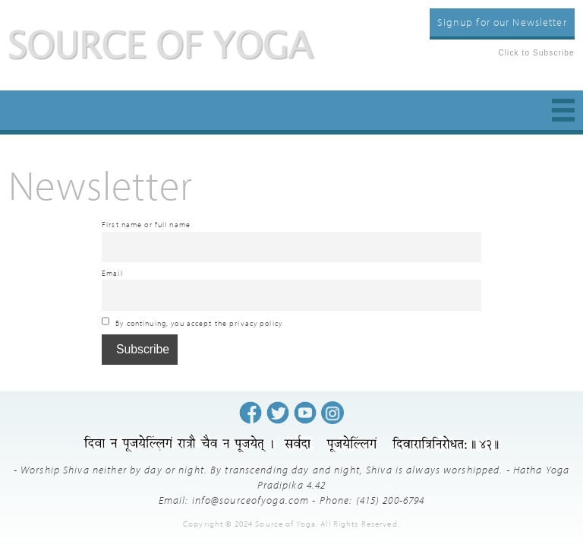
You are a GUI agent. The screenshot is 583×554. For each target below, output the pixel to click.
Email (112, 273)
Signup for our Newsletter (502, 21)
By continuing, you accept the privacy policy (192, 322)
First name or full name (146, 225)
